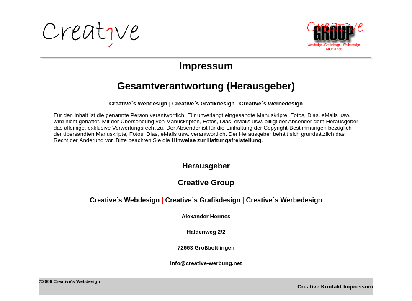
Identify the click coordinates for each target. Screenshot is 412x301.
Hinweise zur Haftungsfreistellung (217, 140)
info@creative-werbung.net (206, 263)
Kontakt (331, 286)
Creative (308, 286)
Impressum (358, 286)
